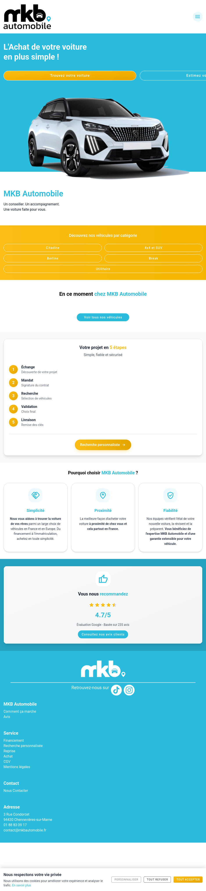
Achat (8, 756)
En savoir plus (21, 885)
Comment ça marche (20, 711)
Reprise (9, 751)
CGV (7, 762)
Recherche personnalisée (103, 445)
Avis (7, 717)
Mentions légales (17, 767)
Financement (14, 740)
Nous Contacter (16, 791)
